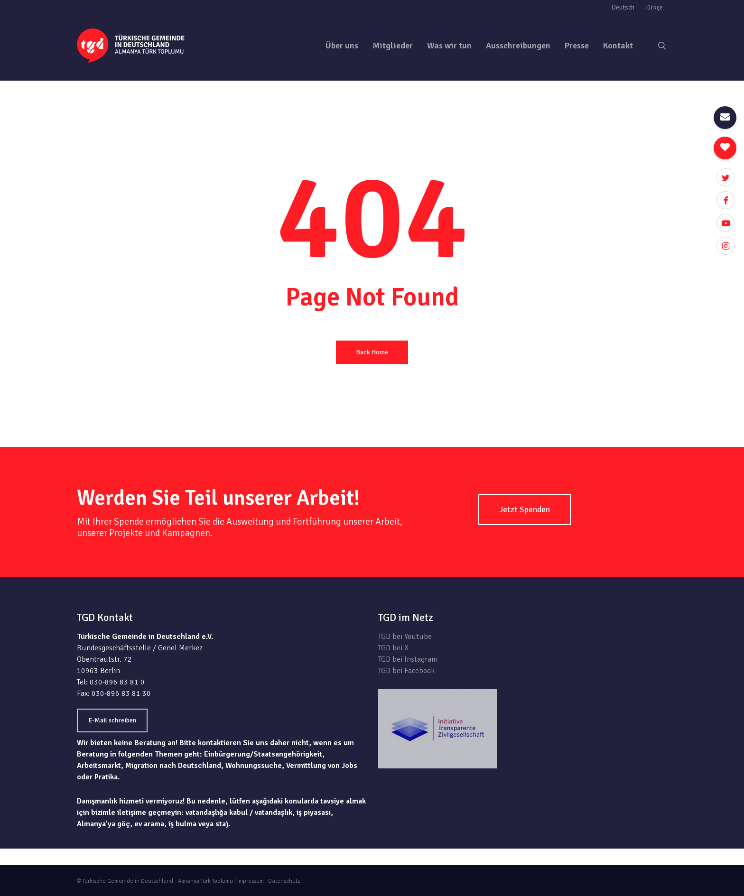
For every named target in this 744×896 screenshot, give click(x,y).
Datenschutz (284, 881)
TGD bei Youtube (405, 636)
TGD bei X (393, 648)
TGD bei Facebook (406, 670)
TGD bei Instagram (407, 659)
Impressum (250, 881)
